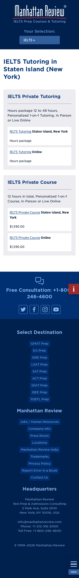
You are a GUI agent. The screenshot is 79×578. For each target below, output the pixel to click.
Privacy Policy (40, 463)
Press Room (39, 435)
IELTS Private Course (25, 212)
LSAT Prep (39, 364)
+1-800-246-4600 (47, 530)
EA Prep (39, 350)
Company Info (39, 428)
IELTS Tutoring (20, 131)
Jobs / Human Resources (39, 421)
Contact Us (39, 477)
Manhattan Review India (39, 449)
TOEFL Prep (39, 399)
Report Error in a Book (39, 470)
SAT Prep (39, 371)
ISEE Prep (39, 392)
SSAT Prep (39, 385)
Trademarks (40, 456)
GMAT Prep (39, 343)
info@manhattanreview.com (40, 522)
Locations (39, 442)
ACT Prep (39, 378)
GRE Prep (39, 357)
